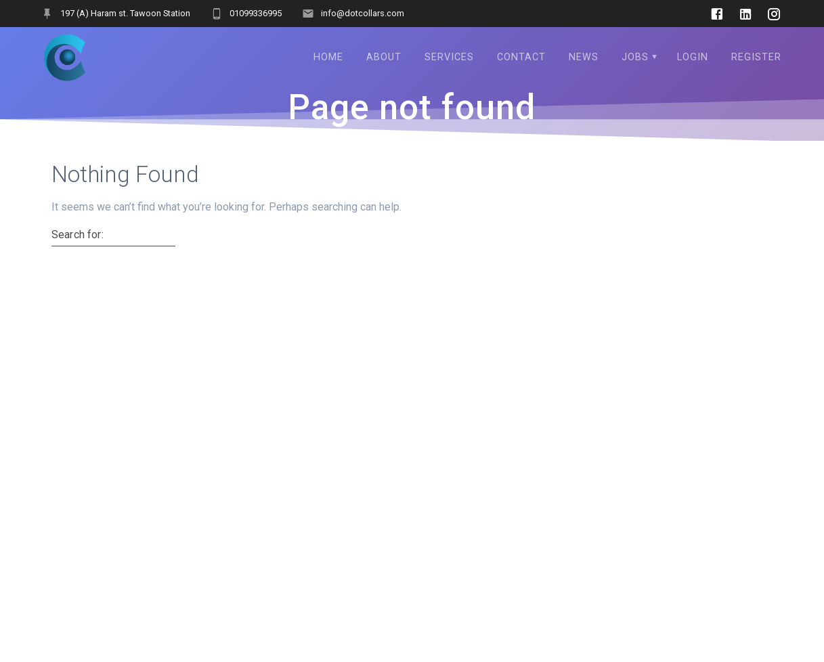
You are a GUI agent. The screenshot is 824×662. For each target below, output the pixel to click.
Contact (521, 57)
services (449, 57)
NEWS (584, 57)
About (384, 57)
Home (328, 57)
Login (692, 57)
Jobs (635, 57)
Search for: (77, 235)
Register (756, 57)
